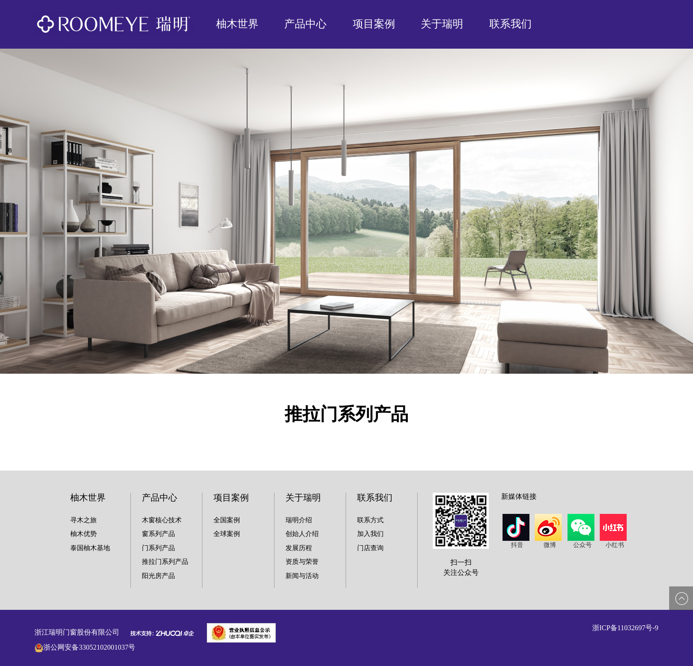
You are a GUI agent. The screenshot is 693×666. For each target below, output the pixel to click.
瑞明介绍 (299, 520)
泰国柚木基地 (90, 547)
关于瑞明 (442, 24)
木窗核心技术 (162, 520)
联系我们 (510, 24)
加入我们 (370, 533)
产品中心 (305, 24)
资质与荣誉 (302, 561)
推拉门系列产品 (165, 561)
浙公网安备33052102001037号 (89, 647)
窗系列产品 (158, 533)
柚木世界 (237, 24)
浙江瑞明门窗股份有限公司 (76, 632)
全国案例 (226, 520)
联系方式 (370, 520)
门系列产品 (158, 547)
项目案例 (374, 24)
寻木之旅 (83, 520)
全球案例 (226, 533)
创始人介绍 (302, 533)
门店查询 (370, 547)
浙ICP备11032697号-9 (625, 628)
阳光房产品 (158, 575)
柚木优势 (83, 533)
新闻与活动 (302, 575)
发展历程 (299, 547)
